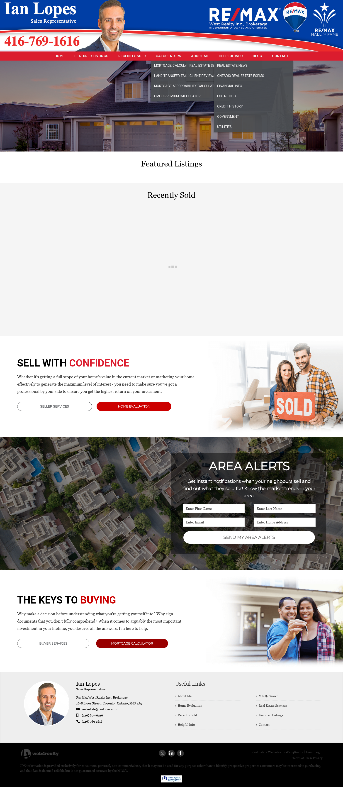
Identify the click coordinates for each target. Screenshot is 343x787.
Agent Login (314, 752)
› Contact (263, 724)
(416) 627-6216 (92, 715)
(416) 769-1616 (92, 721)
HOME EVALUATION (134, 406)
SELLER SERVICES (54, 406)
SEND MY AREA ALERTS (249, 537)
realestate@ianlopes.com (99, 709)
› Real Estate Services (271, 705)
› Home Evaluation (188, 705)
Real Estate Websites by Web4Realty (277, 752)
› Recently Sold (186, 715)
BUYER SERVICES (53, 643)
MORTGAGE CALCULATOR (132, 643)
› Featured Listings (269, 715)
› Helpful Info (185, 724)
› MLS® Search (267, 696)
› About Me (183, 696)
